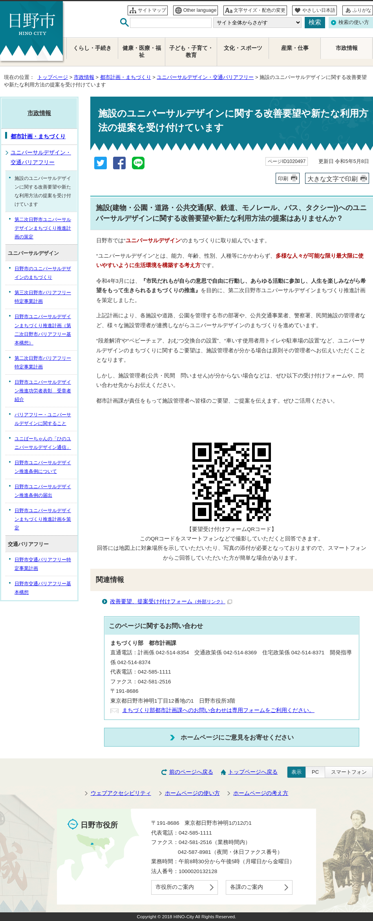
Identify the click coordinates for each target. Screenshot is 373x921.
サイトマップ (152, 10)
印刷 (283, 178)
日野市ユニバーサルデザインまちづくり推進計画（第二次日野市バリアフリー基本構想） (43, 329)
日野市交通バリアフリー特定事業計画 (43, 564)
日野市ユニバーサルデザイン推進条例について (43, 467)
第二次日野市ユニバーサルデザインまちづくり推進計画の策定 (43, 228)
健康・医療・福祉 (142, 51)
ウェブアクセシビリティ (121, 793)
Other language (200, 10)
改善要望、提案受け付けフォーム (171, 601)
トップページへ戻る (253, 772)
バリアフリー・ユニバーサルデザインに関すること (43, 419)
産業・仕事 (295, 48)
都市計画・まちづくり (125, 77)
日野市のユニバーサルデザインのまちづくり (43, 273)
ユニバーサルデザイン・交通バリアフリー (205, 77)
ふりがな (362, 10)
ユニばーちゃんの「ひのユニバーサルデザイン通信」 (43, 443)
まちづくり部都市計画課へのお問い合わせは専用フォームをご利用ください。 (218, 710)
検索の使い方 (353, 22)
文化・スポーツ (243, 48)
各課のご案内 (246, 887)
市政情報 (84, 77)
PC (315, 772)
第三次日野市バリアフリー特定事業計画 (43, 297)
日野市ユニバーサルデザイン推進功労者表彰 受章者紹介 (43, 390)
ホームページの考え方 (260, 793)
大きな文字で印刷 (332, 178)
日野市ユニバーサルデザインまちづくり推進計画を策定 (43, 519)
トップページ (52, 77)
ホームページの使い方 (192, 793)
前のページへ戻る (191, 772)
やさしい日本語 (318, 10)
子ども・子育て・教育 (191, 51)
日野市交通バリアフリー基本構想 (43, 588)
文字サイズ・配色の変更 (259, 10)
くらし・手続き (92, 48)
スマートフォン (349, 772)
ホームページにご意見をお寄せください (237, 737)
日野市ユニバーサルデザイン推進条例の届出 (43, 491)
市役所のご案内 (174, 887)
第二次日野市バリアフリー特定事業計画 (43, 362)
